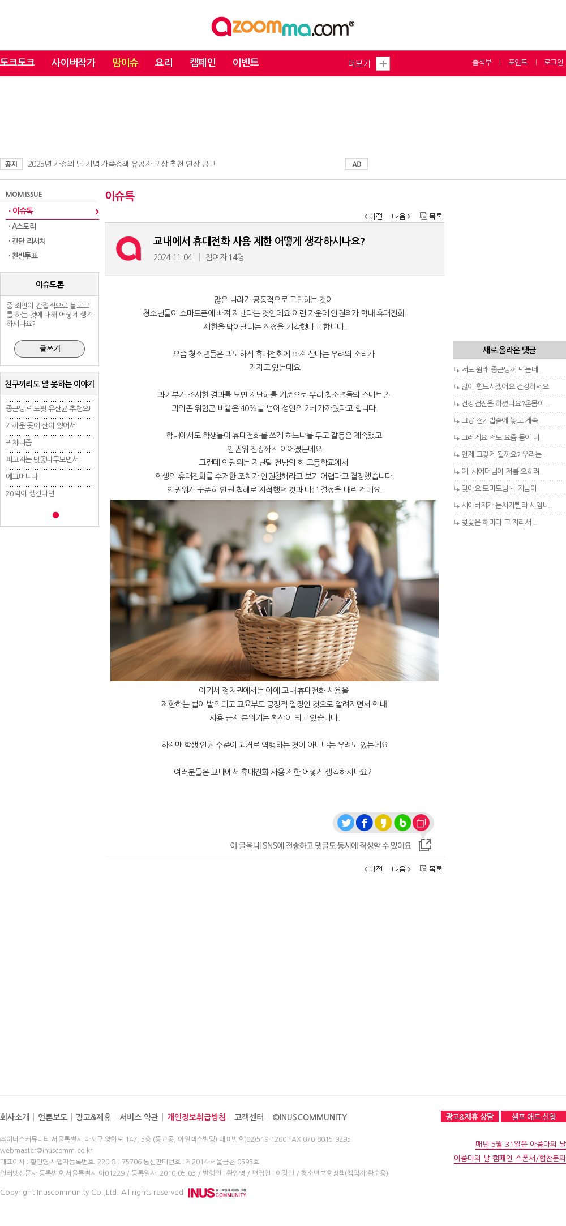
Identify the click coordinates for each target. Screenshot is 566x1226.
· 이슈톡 (20, 211)
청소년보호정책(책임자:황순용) (344, 1173)
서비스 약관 (138, 1117)
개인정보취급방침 (196, 1117)
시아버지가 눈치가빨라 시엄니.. (506, 505)
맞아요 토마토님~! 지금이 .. (501, 488)
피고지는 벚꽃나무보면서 (42, 459)
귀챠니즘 (18, 442)
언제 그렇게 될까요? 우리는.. (503, 454)
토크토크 (17, 63)
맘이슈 (125, 63)
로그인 (553, 62)
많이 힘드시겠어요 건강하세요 (504, 386)
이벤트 (246, 63)
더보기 (359, 63)
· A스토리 (22, 226)
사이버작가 (73, 63)
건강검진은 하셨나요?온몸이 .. (505, 403)
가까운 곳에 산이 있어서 (41, 425)
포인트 (518, 62)
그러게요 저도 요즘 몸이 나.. (502, 437)
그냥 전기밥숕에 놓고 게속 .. (502, 420)
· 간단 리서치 (27, 241)
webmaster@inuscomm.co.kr (46, 1150)
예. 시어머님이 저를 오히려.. (502, 471)
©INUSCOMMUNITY (309, 1117)
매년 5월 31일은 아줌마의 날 (520, 1144)
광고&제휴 (93, 1117)
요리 (164, 63)
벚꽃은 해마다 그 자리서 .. (499, 522)
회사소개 (14, 1117)
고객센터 (249, 1117)
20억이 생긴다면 (30, 493)
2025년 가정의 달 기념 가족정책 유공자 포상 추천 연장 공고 (121, 164)
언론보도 (52, 1117)
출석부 (481, 62)
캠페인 (203, 63)
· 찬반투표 (22, 256)
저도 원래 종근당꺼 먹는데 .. (502, 369)
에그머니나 (22, 476)
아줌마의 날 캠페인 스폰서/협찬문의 (510, 1158)
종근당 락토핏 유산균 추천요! (48, 408)
